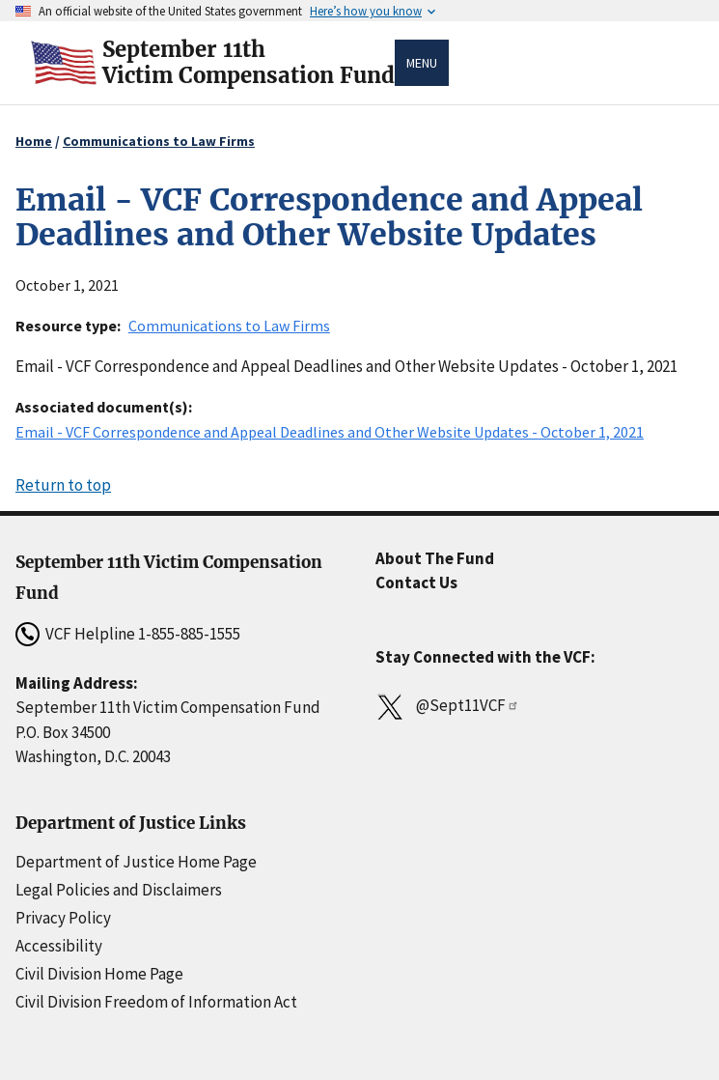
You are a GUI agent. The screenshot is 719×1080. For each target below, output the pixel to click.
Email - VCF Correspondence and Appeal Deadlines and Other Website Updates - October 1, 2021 (329, 431)
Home (33, 141)
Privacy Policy (63, 917)
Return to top (63, 485)
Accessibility (58, 945)
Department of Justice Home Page (136, 861)
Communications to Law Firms (159, 141)
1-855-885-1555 (189, 633)
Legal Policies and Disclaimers (118, 889)
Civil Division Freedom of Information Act (156, 1001)
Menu (421, 62)
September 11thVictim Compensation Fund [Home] (248, 63)
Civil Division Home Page (99, 973)
